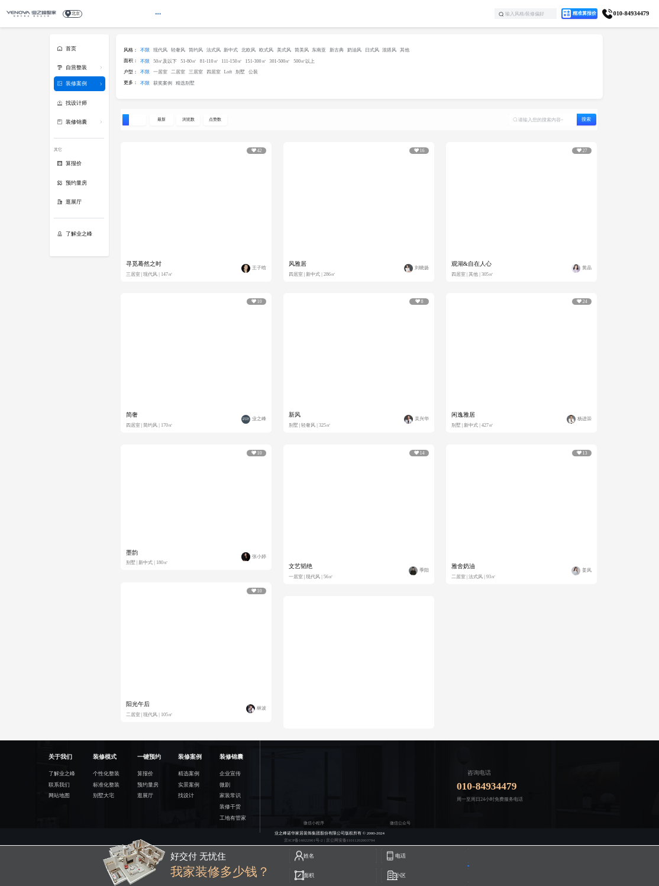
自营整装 (76, 67)
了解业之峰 (79, 234)
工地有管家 (232, 818)
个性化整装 (106, 774)
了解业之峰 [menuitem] (409, 13)
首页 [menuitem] (159, 13)
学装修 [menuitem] (368, 13)
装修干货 (230, 807)
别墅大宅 (103, 795)
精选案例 (188, 774)
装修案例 (76, 83)
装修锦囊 (76, 122)
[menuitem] (195, 13)
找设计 (186, 795)
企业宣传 (230, 774)
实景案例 (188, 785)
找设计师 (76, 103)
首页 (71, 48)
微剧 (224, 785)
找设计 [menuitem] (332, 13)
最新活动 (195, 13)
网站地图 (59, 795)
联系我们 (59, 785)
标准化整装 (106, 785)
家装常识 (230, 795)
